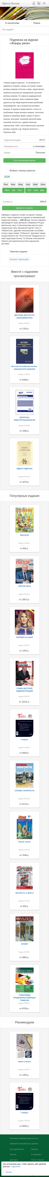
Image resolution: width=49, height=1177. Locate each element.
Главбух (24, 739)
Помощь (34, 1149)
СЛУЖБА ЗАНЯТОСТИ (24, 791)
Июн (43, 184)
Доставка (14, 1160)
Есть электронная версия (24, 160)
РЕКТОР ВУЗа (24, 586)
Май (35, 184)
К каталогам (12, 23)
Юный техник (24, 842)
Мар (20, 184)
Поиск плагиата (37, 1160)
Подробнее (15, 1166)
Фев (13, 184)
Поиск (36, 23)
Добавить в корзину (24, 208)
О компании (36, 1154)
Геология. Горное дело (19, 259)
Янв (6, 184)
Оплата (13, 1154)
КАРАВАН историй (24, 637)
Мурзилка (24, 535)
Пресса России (10, 3)
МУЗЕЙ (24, 944)
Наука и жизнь (24, 1061)
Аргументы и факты (24, 893)
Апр (28, 184)
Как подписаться (17, 1149)
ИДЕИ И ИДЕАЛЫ (24, 469)
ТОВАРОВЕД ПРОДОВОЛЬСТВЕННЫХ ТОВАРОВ (24, 997)
